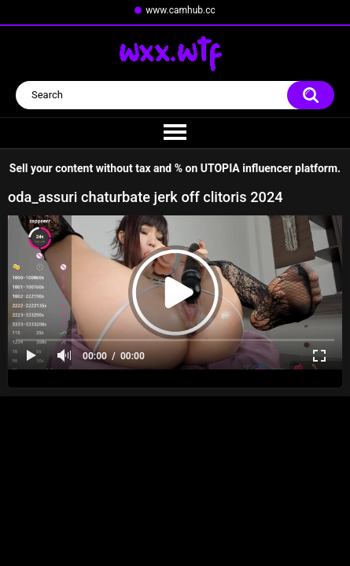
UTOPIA (220, 168)
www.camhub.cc (181, 10)
